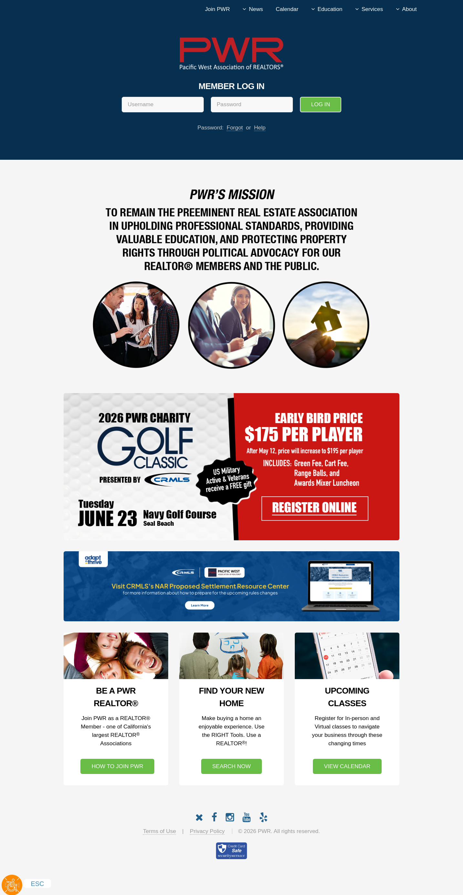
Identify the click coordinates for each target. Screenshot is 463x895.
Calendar (287, 9)
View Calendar (347, 766)
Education (329, 9)
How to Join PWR (117, 766)
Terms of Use (159, 831)
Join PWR (217, 9)
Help (260, 127)
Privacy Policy (207, 831)
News (256, 9)
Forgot (235, 127)
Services (372, 9)
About (409, 9)
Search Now (231, 766)
